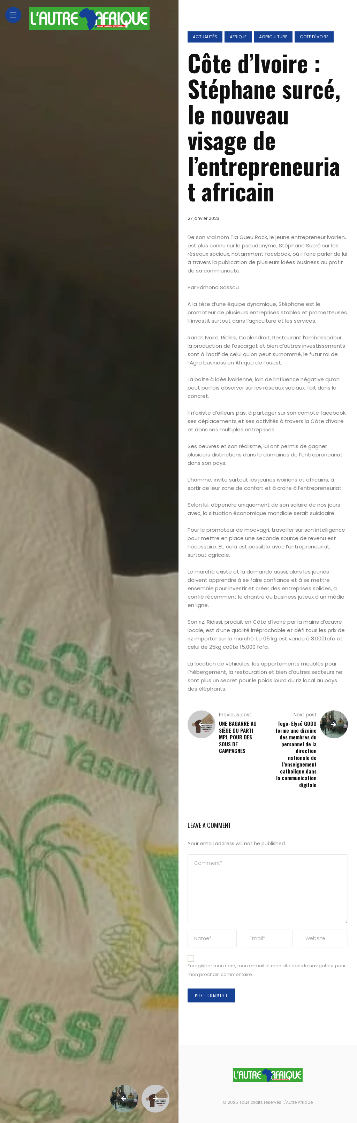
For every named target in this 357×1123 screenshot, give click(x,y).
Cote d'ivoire (314, 37)
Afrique (238, 37)
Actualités (205, 37)
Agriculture (273, 37)
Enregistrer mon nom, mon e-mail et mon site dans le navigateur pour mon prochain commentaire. (267, 970)
